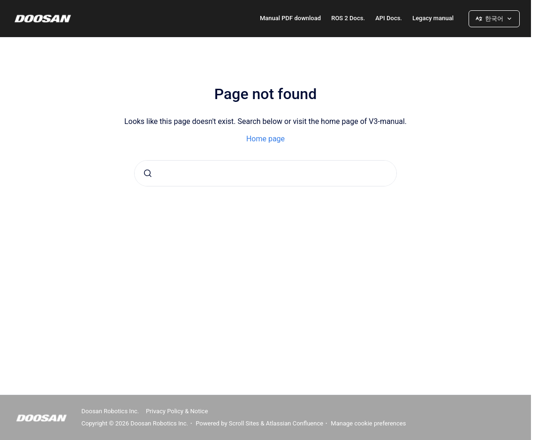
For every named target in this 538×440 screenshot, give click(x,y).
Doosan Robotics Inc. (110, 411)
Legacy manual (433, 18)
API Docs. (388, 18)
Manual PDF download (290, 18)
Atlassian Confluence (294, 423)
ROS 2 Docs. (348, 18)
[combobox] (265, 173)
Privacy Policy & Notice (177, 411)
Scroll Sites (244, 423)
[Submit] (147, 173)
